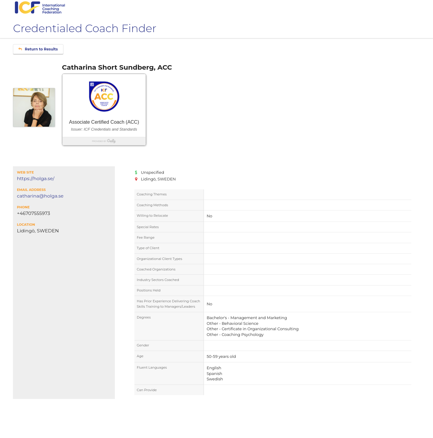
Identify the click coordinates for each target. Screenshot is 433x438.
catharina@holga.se (40, 196)
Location (26, 224)
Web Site (25, 172)
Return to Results (38, 49)
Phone (23, 207)
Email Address (31, 190)
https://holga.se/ (35, 178)
